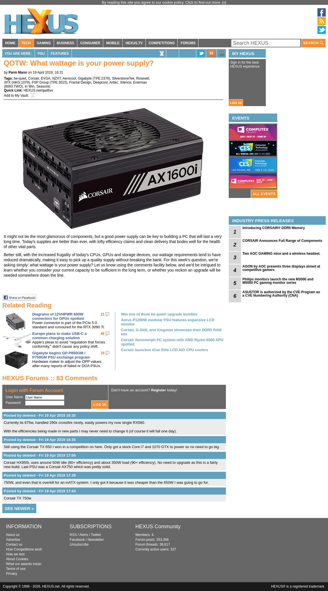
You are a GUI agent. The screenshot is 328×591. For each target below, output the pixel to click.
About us (12, 535)
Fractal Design (80, 82)
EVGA (45, 78)
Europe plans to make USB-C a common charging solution (59, 335)
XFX (7, 82)
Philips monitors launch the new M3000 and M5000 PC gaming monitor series (277, 281)
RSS (73, 535)
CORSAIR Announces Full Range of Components (282, 240)
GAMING (44, 43)
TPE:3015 (58, 82)
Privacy (11, 574)
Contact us (14, 545)
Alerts (83, 535)
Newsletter (96, 540)
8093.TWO (13, 86)
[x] (224, 2)
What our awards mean (23, 564)
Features (60, 54)
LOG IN (236, 103)
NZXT (56, 78)
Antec (113, 82)
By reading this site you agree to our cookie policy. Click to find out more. (162, 2)
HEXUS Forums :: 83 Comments (50, 378)
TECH (26, 43)
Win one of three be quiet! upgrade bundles (159, 314)
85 (211, 53)
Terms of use (16, 569)
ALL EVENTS (264, 194)
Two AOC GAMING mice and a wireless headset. (281, 253)
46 (102, 334)
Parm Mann (18, 72)
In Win (30, 86)
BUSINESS (65, 43)
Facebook (77, 540)
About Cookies (17, 559)
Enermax (140, 82)
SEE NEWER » (19, 508)
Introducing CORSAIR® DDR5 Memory (273, 228)
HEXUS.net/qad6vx (38, 90)
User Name (14, 397)
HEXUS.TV (134, 43)
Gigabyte (85, 78)
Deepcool (100, 82)
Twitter (96, 535)
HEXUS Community (158, 526)
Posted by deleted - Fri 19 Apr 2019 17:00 (40, 455)
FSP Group (40, 82)
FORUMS (188, 43)
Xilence (125, 82)
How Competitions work (24, 549)
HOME (10, 43)
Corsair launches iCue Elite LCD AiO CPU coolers (164, 350)
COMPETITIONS (162, 43)
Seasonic (43, 86)
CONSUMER (90, 43)
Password (13, 403)
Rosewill (142, 78)
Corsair (33, 78)
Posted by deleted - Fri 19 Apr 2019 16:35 (40, 415)
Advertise (13, 540)
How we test (15, 554)
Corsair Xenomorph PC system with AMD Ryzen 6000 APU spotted (172, 342)
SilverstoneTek (123, 78)
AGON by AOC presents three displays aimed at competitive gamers (281, 268)
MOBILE (113, 43)
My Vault (21, 96)
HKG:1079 (21, 82)
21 (102, 314)
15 (102, 353)
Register (158, 390)
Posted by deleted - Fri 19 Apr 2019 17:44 (40, 491)
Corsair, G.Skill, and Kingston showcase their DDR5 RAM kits (171, 332)
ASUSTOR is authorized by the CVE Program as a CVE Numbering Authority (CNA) (281, 293)
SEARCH (313, 43)
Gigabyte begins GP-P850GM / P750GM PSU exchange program (61, 355)
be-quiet (20, 78)
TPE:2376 (101, 78)
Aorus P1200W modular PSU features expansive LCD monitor (167, 322)
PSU (41, 54)
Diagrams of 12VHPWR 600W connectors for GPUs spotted (58, 316)
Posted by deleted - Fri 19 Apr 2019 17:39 (40, 475)
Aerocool (69, 78)
